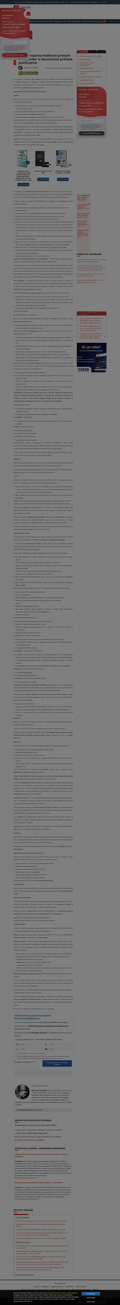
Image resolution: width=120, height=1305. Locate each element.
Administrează (90, 1297)
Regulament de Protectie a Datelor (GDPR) (57, 1293)
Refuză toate (91, 1302)
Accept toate (91, 1293)
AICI (64, 1299)
